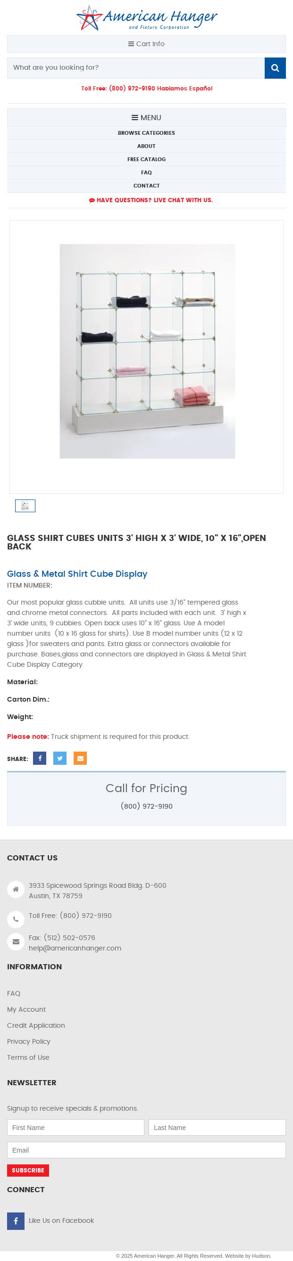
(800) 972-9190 (146, 806)
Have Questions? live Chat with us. (151, 200)
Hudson (261, 1256)
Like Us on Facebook (61, 1221)
